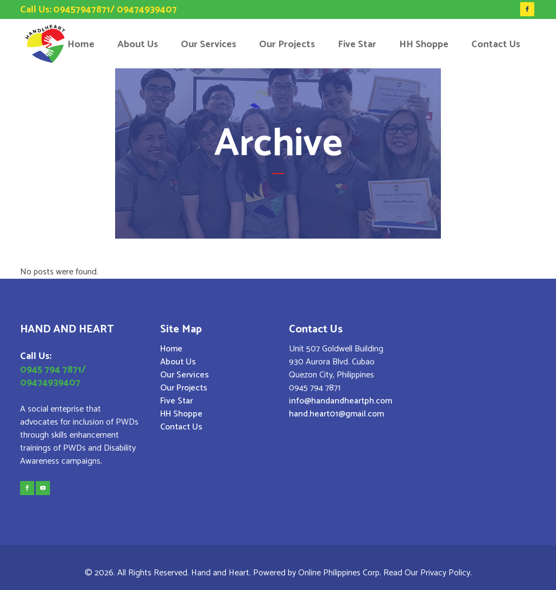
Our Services (184, 375)
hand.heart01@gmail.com (336, 414)
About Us (178, 362)
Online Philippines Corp (339, 573)
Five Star (176, 401)
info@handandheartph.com (340, 401)
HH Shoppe (181, 414)
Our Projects (183, 388)
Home (171, 349)
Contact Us (181, 427)
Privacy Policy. (446, 573)
